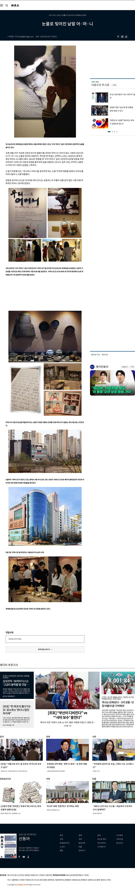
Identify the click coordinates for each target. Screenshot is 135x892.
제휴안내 (34, 875)
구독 (114, 85)
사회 (61, 839)
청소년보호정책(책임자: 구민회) (77, 875)
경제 (80, 835)
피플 (80, 847)
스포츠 (62, 847)
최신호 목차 (101, 839)
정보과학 (82, 843)
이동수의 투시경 (100, 85)
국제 (80, 839)
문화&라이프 (64, 843)
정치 (61, 835)
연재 (99, 835)
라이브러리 (101, 843)
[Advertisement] (39, 293)
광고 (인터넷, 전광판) (22, 875)
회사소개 (10, 875)
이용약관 (48, 875)
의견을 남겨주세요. (15, 639)
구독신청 (119, 839)
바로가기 (124, 367)
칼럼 (61, 850)
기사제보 (119, 835)
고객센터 (41, 875)
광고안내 (119, 843)
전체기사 (82, 850)
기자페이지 (101, 847)
